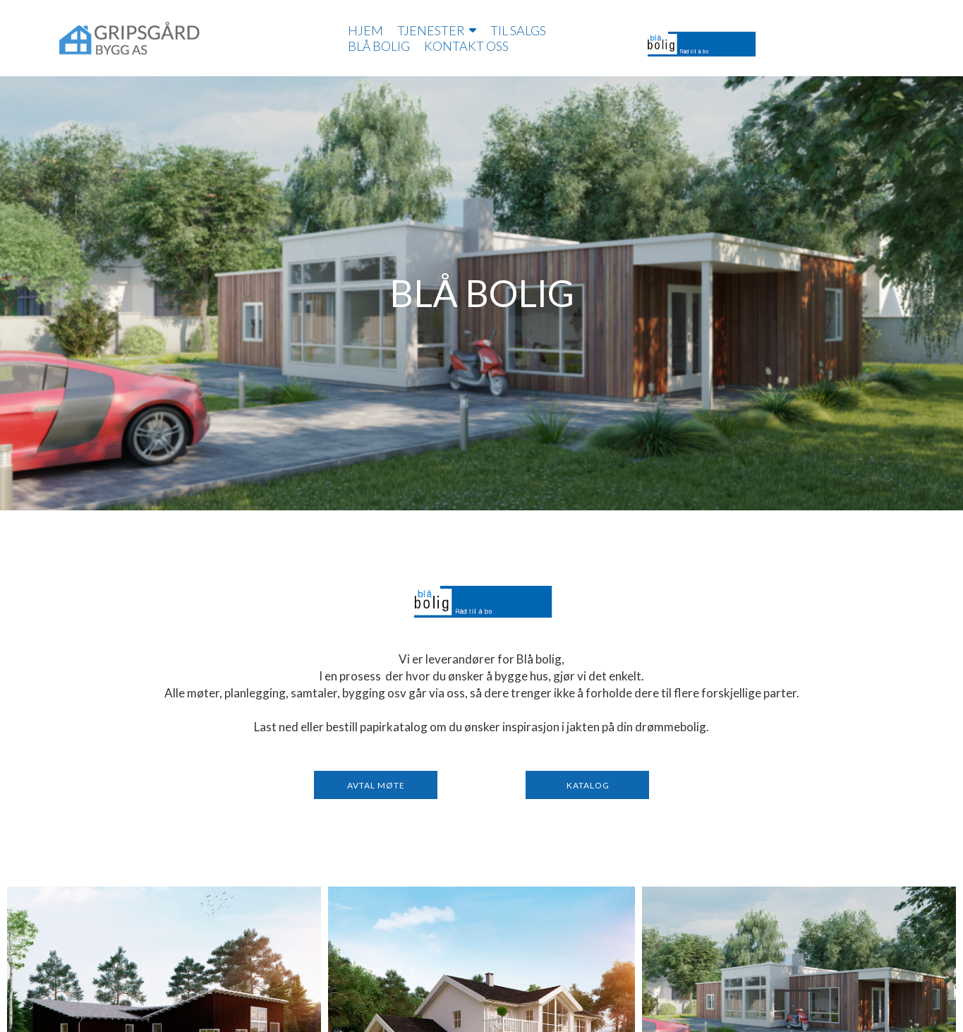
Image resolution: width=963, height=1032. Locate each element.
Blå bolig (379, 46)
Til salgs (518, 30)
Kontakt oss (466, 46)
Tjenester (436, 30)
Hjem (365, 30)
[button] (375, 785)
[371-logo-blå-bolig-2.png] (482, 601)
